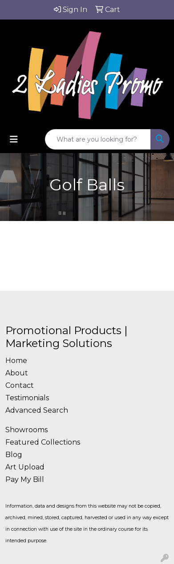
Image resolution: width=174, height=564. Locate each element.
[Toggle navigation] (13, 139)
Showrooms (26, 430)
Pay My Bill (24, 479)
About (16, 373)
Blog (13, 454)
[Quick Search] (98, 139)
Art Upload (25, 467)
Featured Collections (42, 442)
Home (16, 360)
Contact (19, 385)
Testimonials (27, 398)
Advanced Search (36, 410)
